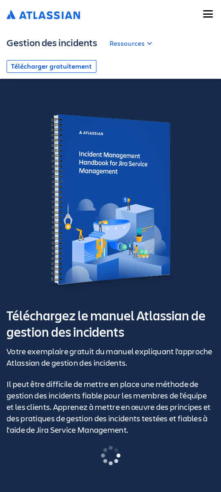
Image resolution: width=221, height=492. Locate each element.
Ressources (127, 43)
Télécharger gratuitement (51, 66)
